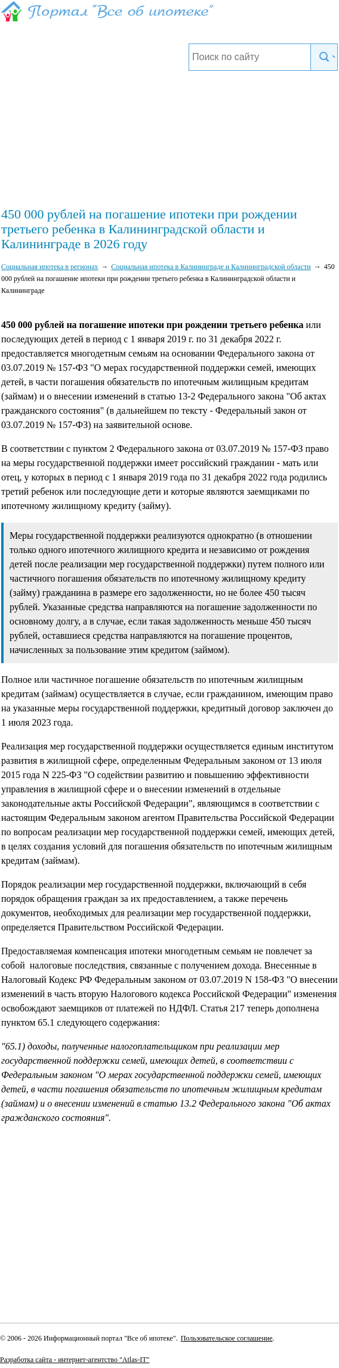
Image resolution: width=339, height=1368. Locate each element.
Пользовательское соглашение (227, 1338)
